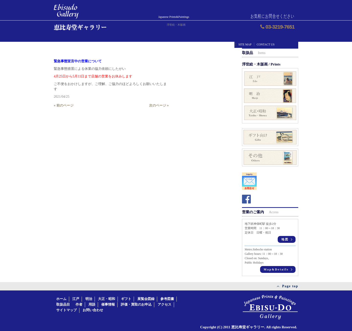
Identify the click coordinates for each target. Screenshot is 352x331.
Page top (290, 286)
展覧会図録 (145, 299)
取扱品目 (63, 304)
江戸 (75, 299)
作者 (79, 304)
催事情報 (108, 304)
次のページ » (159, 105)
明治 (88, 299)
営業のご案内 (260, 212)
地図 (285, 239)
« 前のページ (64, 105)
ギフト (126, 299)
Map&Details (276, 269)
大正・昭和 (106, 299)
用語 (91, 304)
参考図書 (167, 299)
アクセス (164, 304)
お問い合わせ (93, 310)
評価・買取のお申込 (136, 304)
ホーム (61, 299)
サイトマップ (66, 310)
